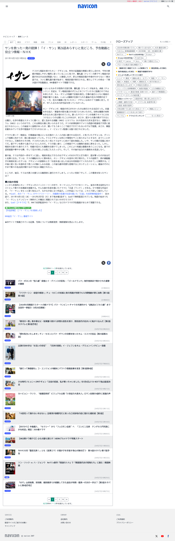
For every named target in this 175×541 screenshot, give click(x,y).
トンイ (119, 78)
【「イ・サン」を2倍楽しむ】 (30, 210)
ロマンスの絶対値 (132, 95)
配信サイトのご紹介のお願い (16, 523)
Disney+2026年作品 (125, 58)
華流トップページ (125, 99)
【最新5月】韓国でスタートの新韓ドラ (133, 68)
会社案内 (64, 519)
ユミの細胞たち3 (157, 88)
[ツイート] (103, 64)
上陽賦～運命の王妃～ (125, 102)
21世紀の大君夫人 (142, 85)
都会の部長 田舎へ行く (140, 92)
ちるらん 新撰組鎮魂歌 (126, 51)
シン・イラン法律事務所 (126, 88)
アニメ (50, 42)
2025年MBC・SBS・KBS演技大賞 (149, 51)
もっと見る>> (154, 116)
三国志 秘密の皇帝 (124, 105)
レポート (73, 42)
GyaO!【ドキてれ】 (19, 202)
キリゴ (119, 95)
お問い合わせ (66, 523)
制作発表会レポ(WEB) (126, 71)
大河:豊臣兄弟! (160, 48)
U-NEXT (119, 61)
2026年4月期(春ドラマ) (126, 48)
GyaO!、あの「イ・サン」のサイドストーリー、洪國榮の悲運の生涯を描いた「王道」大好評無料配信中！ (57, 194)
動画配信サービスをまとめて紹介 (130, 112)
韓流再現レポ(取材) (159, 68)
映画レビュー (154, 109)
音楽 (59, 42)
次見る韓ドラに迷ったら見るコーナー (131, 109)
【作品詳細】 (11, 210)
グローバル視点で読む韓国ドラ (129, 65)
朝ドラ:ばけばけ (144, 48)
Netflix (121, 54)
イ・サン (161, 78)
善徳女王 (142, 82)
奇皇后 (126, 82)
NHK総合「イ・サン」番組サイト (19, 216)
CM (65, 42)
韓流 (19, 42)
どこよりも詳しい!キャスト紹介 (130, 75)
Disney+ (150, 54)
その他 (103, 42)
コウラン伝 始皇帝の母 (146, 102)
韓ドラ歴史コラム (151, 61)
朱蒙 (134, 82)
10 (73, 272)
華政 (127, 78)
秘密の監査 (143, 88)
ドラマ (27, 42)
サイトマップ (10, 526)
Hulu (138, 61)
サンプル (120, 116)
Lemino (129, 61)
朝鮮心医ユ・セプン (140, 78)
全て (11, 42)
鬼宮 (119, 82)
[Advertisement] (87, 22)
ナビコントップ (9, 37)
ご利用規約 (120, 519)
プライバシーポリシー (124, 523)
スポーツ (84, 42)
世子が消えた (154, 82)
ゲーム (94, 42)
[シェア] (109, 64)
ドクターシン (122, 92)
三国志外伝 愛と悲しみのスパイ (147, 99)
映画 (35, 42)
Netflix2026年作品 (136, 54)
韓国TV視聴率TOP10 (145, 71)
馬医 (153, 78)
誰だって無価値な (159, 92)
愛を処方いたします (124, 85)
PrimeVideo (140, 58)
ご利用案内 (9, 519)
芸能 (42, 42)
